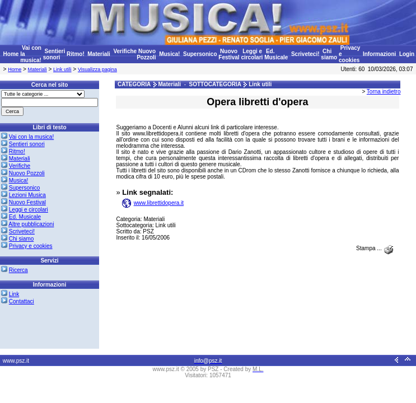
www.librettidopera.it (159, 203)
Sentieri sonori (54, 54)
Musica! (169, 54)
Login (406, 54)
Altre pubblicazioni (31, 224)
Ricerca (18, 270)
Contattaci (21, 301)
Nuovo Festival (228, 54)
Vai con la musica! (31, 137)
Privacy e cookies (31, 246)
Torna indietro (384, 91)
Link (14, 294)
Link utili (62, 69)
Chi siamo (329, 54)
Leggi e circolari (252, 54)
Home (11, 54)
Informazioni (379, 54)
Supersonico (200, 54)
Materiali (98, 54)
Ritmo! (76, 54)
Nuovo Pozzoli (146, 54)
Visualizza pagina (97, 69)
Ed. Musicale (276, 54)
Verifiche (125, 51)
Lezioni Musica (27, 195)
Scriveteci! (305, 54)
